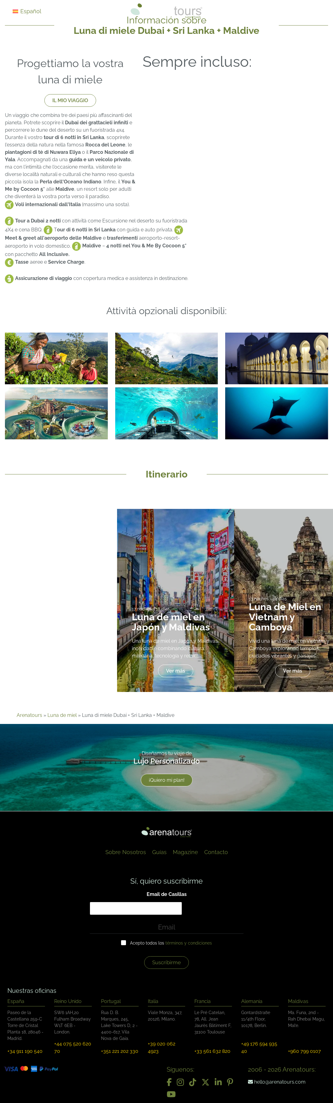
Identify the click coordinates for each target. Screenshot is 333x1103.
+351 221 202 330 (119, 1051)
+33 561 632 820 (212, 1051)
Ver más (175, 671)
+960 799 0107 (304, 1051)
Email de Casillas (167, 894)
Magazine (185, 852)
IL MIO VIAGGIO (70, 100)
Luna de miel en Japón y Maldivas (171, 622)
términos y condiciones (188, 943)
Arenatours (29, 715)
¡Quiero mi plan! (167, 780)
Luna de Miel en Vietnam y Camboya (285, 617)
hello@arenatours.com (277, 1082)
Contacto (216, 852)
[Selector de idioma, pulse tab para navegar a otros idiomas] (34, 10)
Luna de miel (62, 715)
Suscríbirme (166, 962)
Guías (159, 852)
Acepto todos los (171, 943)
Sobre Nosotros (125, 852)
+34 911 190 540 (25, 1051)
